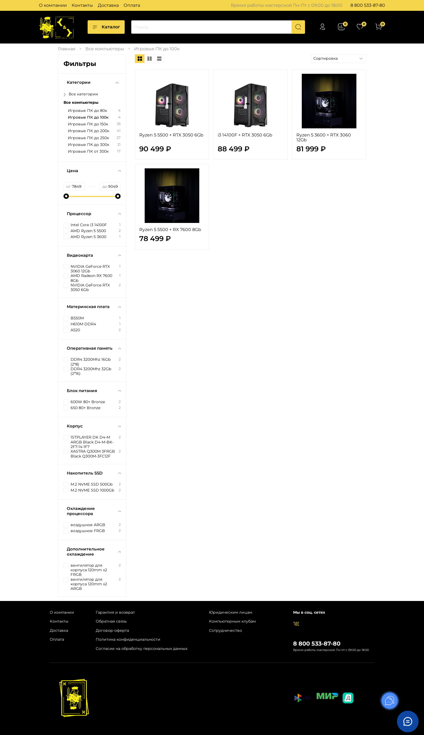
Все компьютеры (104, 48)
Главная (66, 48)
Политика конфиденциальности (128, 639)
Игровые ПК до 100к (88, 117)
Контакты (82, 5)
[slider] (66, 196)
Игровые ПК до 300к (88, 144)
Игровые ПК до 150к (88, 124)
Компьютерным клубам (232, 621)
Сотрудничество (225, 630)
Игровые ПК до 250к (88, 138)
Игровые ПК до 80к (87, 110)
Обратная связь (111, 621)
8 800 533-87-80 (367, 5)
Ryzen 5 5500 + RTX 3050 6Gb (171, 135)
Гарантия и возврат (115, 612)
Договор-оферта (112, 630)
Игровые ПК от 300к (88, 151)
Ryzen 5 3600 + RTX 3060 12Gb (323, 137)
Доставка (108, 5)
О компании (53, 5)
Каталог (106, 27)
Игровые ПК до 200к (88, 131)
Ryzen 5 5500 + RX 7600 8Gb (170, 229)
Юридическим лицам (230, 612)
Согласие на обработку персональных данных (141, 648)
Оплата (132, 5)
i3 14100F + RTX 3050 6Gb (245, 135)
